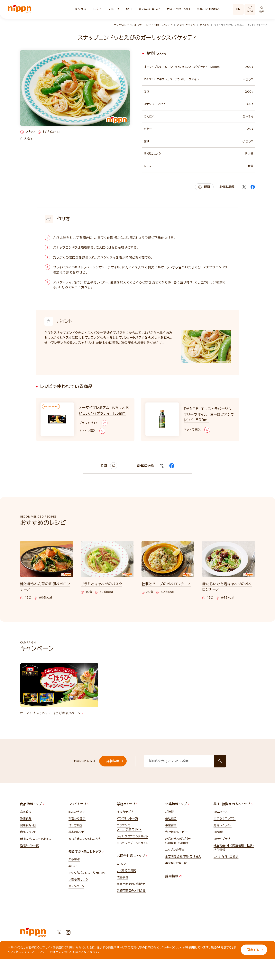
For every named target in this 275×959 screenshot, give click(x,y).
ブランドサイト (93, 423)
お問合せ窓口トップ (132, 855)
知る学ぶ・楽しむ (149, 9)
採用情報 (173, 876)
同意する (255, 949)
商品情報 (80, 9)
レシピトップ (79, 804)
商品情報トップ (32, 804)
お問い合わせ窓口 (178, 9)
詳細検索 (114, 761)
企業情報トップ (177, 804)
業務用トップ (127, 804)
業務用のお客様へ (208, 9)
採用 (129, 9)
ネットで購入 (92, 431)
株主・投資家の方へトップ (233, 804)
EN (238, 9)
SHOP (249, 9)
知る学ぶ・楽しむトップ (86, 851)
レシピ (97, 9)
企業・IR (113, 9)
